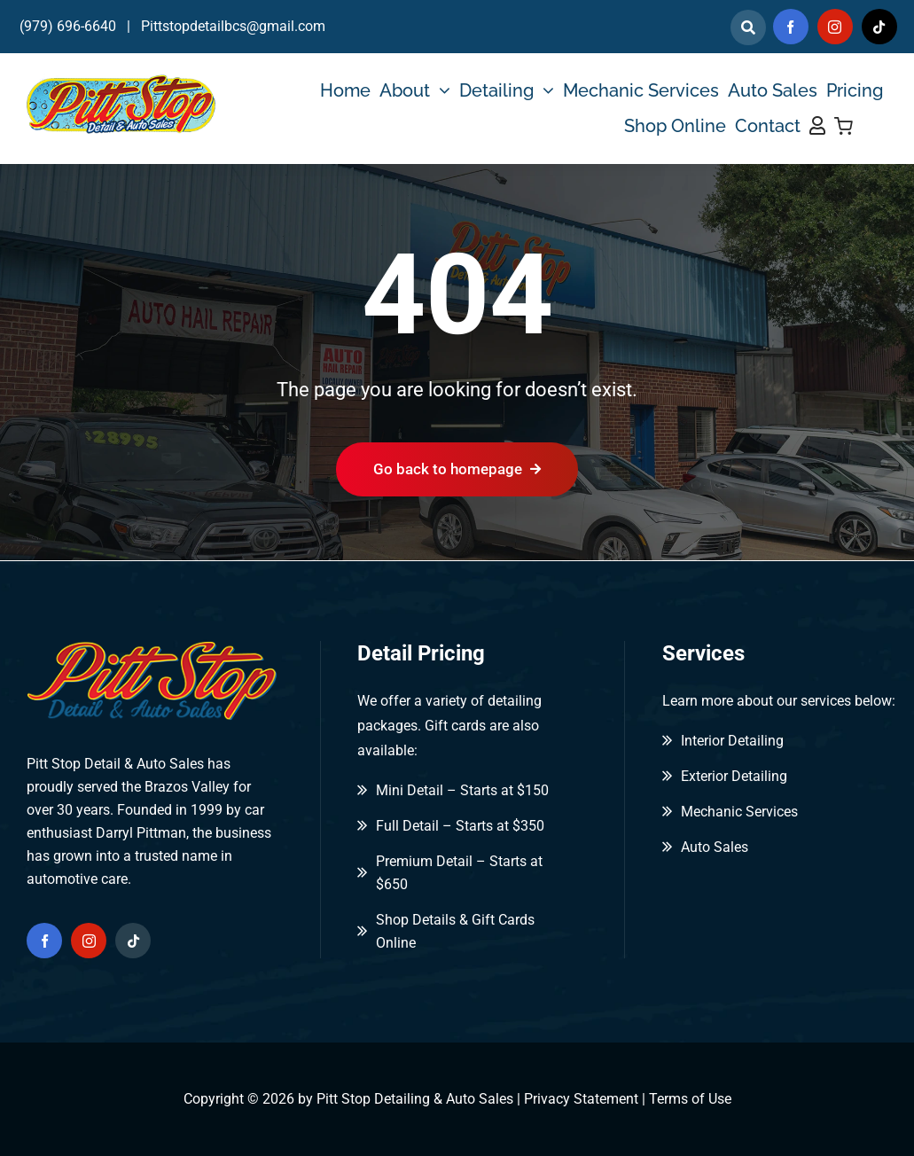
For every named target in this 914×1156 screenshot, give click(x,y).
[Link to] (748, 27)
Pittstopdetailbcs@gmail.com (233, 26)
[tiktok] (879, 26)
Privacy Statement (581, 1098)
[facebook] (791, 26)
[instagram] (835, 26)
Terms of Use (690, 1098)
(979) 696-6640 (68, 26)
